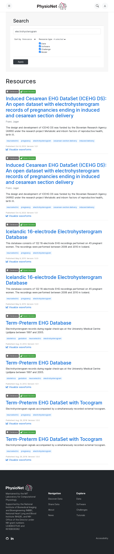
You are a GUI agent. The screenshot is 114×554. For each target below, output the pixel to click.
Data (42, 43)
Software (44, 46)
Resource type (53, 39)
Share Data (53, 504)
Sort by (17, 39)
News (51, 515)
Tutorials (80, 515)
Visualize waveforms (18, 149)
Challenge (45, 49)
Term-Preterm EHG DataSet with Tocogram (54, 403)
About (51, 509)
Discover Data (55, 499)
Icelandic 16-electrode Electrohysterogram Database (54, 234)
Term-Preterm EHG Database (38, 323)
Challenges (81, 509)
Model (43, 52)
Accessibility (102, 538)
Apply (21, 62)
